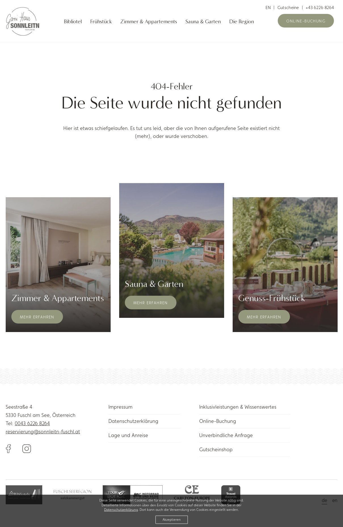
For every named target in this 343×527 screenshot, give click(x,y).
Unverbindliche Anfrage (226, 435)
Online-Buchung (305, 21)
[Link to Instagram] (26, 448)
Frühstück (101, 21)
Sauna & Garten (203, 21)
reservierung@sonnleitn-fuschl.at (43, 431)
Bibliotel (73, 21)
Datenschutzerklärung (133, 421)
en (268, 7)
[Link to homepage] (25, 21)
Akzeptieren (172, 521)
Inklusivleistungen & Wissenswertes (237, 407)
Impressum (120, 407)
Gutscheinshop (216, 449)
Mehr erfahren (37, 317)
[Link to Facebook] (14, 448)
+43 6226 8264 (320, 7)
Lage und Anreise (128, 435)
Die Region (241, 21)
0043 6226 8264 (32, 423)
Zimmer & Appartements (148, 21)
